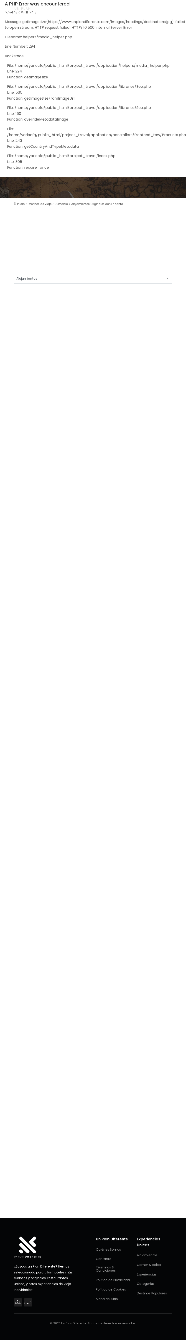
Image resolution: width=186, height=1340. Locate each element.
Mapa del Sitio (107, 1299)
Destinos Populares (152, 1293)
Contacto (103, 1258)
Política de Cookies (111, 1289)
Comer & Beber (149, 1264)
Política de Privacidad (113, 1280)
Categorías (146, 1283)
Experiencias (146, 1274)
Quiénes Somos (108, 1249)
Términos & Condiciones (106, 1269)
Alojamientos (147, 1255)
